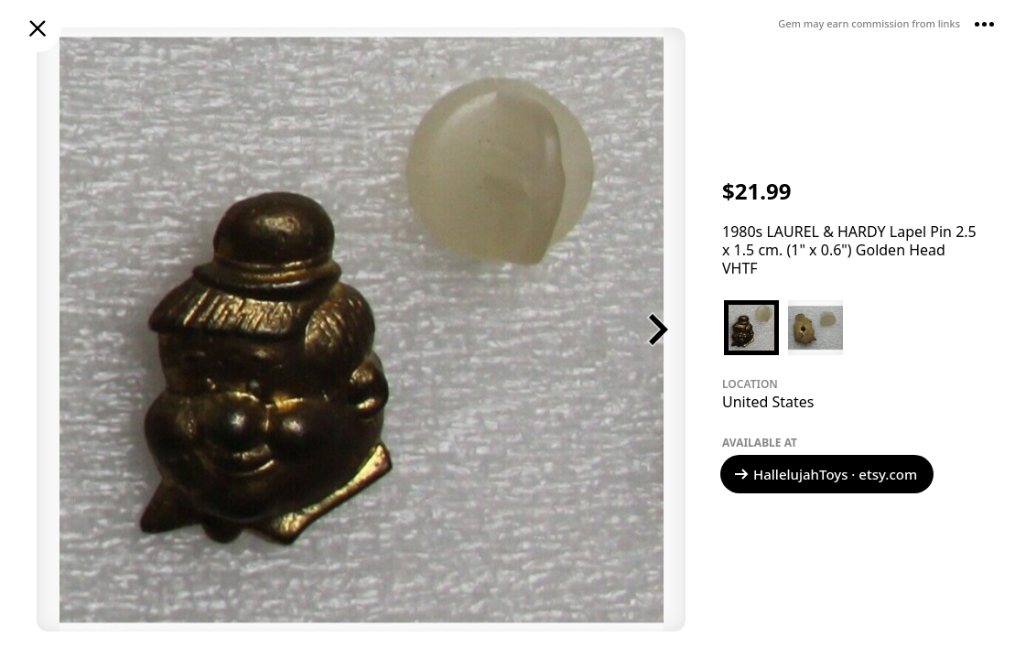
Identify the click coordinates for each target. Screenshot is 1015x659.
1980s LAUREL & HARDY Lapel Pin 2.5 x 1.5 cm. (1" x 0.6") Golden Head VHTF (849, 249)
